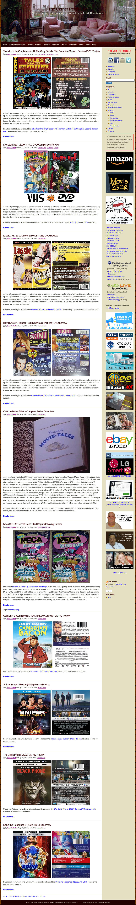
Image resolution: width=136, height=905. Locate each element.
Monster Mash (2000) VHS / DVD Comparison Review (31, 144)
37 (16, 897)
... (8, 897)
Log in (109, 591)
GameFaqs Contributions (114, 254)
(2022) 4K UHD (71, 882)
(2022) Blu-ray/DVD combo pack (74, 809)
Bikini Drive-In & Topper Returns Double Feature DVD (53, 396)
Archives (110, 69)
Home (5, 44)
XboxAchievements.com (116, 297)
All (108, 89)
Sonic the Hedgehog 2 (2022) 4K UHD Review (27, 824)
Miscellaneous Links (113, 228)
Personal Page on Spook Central (117, 248)
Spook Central (91, 44)
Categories (111, 71)
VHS (71, 222)
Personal (111, 105)
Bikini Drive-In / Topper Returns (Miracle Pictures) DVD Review (35, 322)
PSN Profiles (112, 279)
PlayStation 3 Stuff (112, 241)
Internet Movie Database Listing (116, 251)
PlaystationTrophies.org (116, 276)
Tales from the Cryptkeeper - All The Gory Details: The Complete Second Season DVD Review (51, 51)
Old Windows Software (114, 233)
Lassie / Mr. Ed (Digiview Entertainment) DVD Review (30, 235)
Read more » (8, 136)
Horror (64, 44)
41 (26, 897)
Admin (110, 597)
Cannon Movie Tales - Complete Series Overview (28, 411)
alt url (77, 222)
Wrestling (55, 44)
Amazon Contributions (113, 256)
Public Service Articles (17, 44)
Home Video (114, 118)
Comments (122, 584)
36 (13, 897)
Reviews (47, 44)
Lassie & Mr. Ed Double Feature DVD (46, 310)
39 (21, 897)
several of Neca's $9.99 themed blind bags (29, 587)
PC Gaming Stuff (112, 235)
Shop (81, 44)
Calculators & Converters (114, 230)
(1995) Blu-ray (44, 671)
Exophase (111, 274)
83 (41, 897)
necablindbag (13, 610)
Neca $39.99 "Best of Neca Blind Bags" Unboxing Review (32, 524)
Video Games (114, 126)
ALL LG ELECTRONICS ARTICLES (119, 476)
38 (18, 897)
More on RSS (109, 587)
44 (34, 897)
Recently (111, 66)
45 (36, 897)
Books (112, 115)
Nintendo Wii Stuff (112, 243)
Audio (112, 113)
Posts (116, 584)
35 (11, 897)
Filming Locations (34, 44)
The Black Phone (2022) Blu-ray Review (23, 754)
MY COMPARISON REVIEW (119, 502)
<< (4, 897)
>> (44, 897)
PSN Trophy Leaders (115, 271)
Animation (73, 44)
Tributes (110, 128)
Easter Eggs (112, 94)
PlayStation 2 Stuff (112, 238)
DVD (86, 222)
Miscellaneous (112, 102)
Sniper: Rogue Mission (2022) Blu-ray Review (26, 684)
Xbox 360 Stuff (111, 246)
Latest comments (113, 74)
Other (112, 123)
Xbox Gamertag (113, 300)
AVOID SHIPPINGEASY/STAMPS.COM (120, 505)
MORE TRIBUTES (119, 573)
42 (29, 897)
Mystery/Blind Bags (116, 120)
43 (31, 897)
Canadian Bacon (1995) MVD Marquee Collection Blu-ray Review (36, 615)
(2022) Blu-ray (66, 739)
